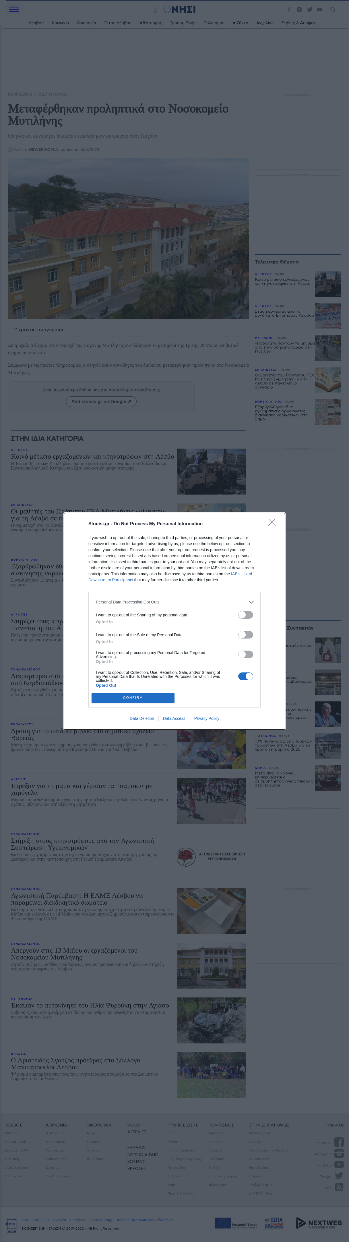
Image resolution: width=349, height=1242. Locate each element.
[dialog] (174, 621)
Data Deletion (142, 718)
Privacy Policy (206, 718)
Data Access (174, 718)
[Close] (273, 524)
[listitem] (174, 602)
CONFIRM (133, 698)
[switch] (245, 615)
